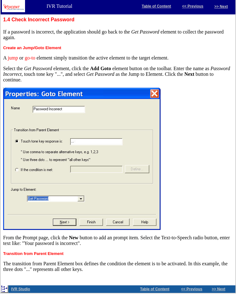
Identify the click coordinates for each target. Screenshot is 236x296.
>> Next (221, 6)
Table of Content (156, 6)
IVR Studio (20, 289)
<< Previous (192, 6)
